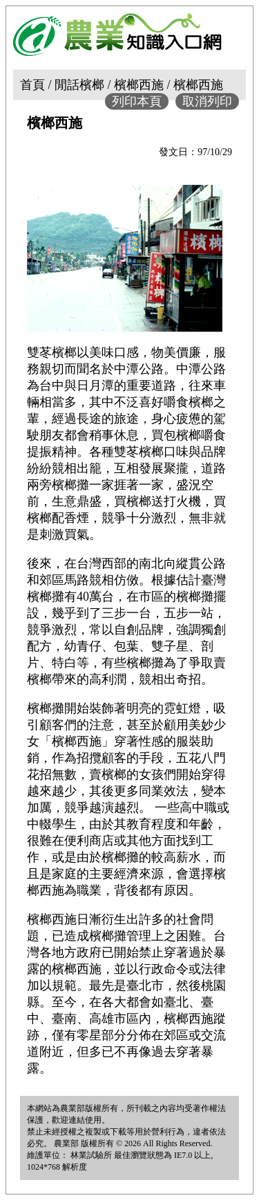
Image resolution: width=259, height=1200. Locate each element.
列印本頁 (137, 101)
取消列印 (207, 101)
